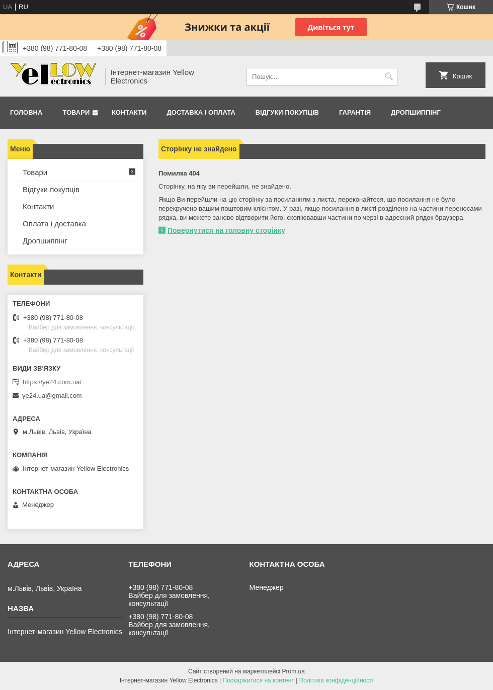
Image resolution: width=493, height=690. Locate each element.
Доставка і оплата (201, 112)
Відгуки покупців (287, 112)
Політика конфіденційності (336, 680)
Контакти (129, 112)
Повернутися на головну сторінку (226, 230)
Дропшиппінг (416, 112)
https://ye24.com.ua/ (52, 382)
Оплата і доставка (54, 223)
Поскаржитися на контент (258, 680)
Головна (26, 112)
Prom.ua (293, 671)
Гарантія (355, 112)
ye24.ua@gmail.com (52, 395)
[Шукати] (388, 76)
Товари (76, 112)
